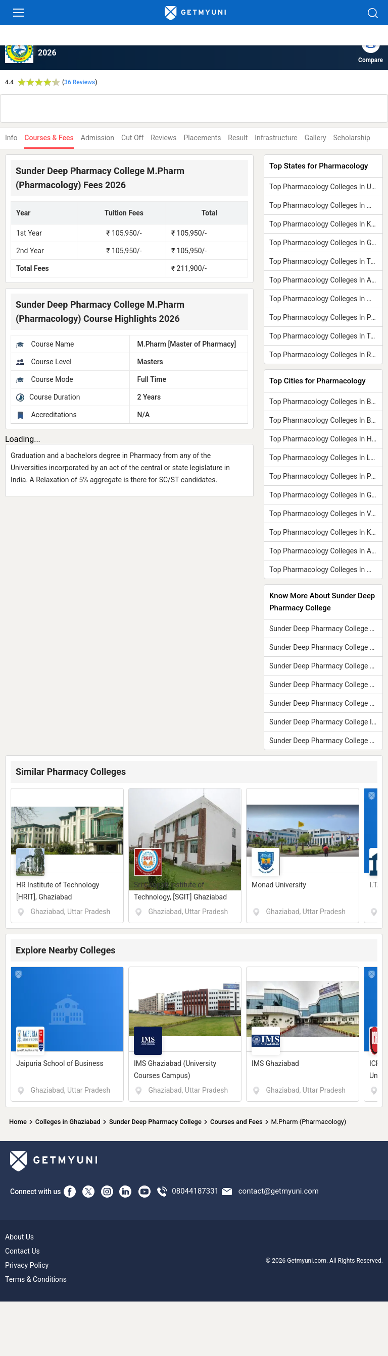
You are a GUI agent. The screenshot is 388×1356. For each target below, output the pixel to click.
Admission (97, 138)
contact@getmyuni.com (278, 1191)
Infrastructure (276, 138)
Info (11, 138)
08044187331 (195, 1191)
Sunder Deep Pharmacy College (155, 1121)
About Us (19, 1237)
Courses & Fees (48, 138)
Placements (202, 138)
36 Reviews (79, 82)
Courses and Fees (236, 1121)
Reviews (163, 138)
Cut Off (132, 138)
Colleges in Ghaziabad (68, 1121)
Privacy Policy (26, 1265)
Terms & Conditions (36, 1279)
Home (18, 1121)
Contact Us (22, 1251)
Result (238, 138)
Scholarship (351, 138)
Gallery (315, 138)
